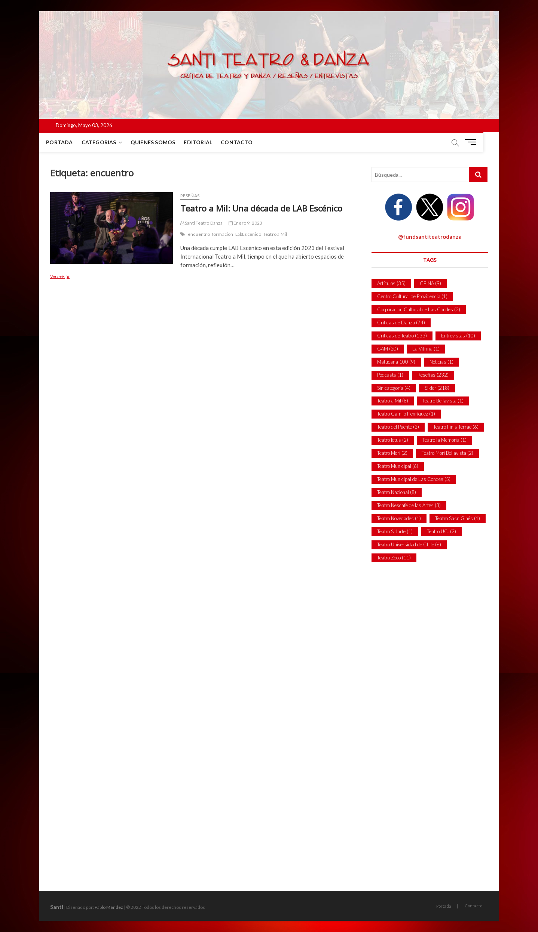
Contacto (244, 142)
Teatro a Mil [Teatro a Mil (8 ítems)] (392, 401)
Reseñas (189, 195)
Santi (56, 907)
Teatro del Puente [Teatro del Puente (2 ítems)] (398, 427)
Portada (67, 142)
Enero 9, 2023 (246, 223)
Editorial (206, 142)
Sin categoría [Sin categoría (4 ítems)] (393, 388)
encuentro (199, 234)
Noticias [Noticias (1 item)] (441, 362)
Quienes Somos (160, 142)
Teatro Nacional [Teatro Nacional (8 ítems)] (396, 492)
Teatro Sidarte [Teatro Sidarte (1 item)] (395, 531)
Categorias (106, 142)
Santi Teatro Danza (201, 223)
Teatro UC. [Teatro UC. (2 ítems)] (441, 531)
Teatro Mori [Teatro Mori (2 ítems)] (392, 453)
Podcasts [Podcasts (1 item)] (390, 375)
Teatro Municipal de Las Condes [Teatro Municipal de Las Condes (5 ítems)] (413, 479)
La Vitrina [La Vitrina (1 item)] (426, 349)
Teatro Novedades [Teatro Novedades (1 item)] (399, 518)
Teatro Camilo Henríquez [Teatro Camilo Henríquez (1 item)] (406, 414)
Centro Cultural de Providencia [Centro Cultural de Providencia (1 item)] (412, 296)
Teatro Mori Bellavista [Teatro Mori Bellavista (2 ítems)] (447, 453)
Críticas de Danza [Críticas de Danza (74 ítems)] (401, 322)
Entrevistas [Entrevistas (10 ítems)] (458, 336)
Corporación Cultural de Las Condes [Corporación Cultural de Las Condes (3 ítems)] (418, 309)
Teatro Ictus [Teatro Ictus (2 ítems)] (392, 440)
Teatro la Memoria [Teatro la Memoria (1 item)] (444, 440)
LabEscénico (248, 234)
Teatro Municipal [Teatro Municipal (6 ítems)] (397, 466)
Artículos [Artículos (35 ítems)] (391, 283)
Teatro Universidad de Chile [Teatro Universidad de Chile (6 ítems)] (409, 544)
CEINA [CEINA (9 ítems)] (430, 283)
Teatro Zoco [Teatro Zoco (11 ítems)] (394, 558)
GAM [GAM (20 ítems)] (387, 349)
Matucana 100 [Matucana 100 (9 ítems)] (396, 362)
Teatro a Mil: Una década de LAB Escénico (261, 208)
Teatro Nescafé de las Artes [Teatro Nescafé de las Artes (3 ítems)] (409, 505)
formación (222, 234)
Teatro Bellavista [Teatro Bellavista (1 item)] (443, 401)
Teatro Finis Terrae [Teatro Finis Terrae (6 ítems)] (456, 427)
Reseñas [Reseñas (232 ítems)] (433, 375)
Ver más (65, 277)
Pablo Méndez (109, 907)
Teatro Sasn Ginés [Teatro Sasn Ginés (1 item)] (457, 518)
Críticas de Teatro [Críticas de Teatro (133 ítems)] (402, 336)
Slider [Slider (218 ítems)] (437, 388)
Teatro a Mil (275, 234)
